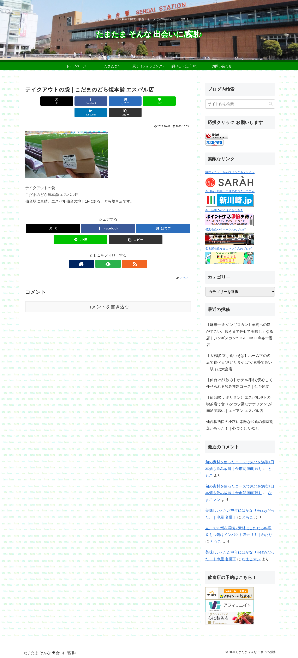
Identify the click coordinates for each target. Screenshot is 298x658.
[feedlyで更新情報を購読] (108, 252)
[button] (177, 101)
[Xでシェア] (38, 101)
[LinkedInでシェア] (150, 101)
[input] (240, 104)
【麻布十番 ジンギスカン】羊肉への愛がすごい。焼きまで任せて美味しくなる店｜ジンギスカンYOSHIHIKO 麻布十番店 (239, 335)
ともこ (247, 517)
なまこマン (251, 559)
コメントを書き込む (108, 295)
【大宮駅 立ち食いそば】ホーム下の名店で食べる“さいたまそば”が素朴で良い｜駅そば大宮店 (239, 362)
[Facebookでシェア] (66, 101)
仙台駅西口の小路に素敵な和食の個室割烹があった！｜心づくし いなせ (239, 425)
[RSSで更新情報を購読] (117, 252)
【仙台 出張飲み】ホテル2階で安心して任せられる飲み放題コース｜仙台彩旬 (239, 383)
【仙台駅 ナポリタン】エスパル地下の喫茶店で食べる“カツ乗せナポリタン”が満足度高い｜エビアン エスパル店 (239, 404)
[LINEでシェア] (122, 101)
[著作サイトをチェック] (98, 252)
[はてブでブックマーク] (94, 101)
